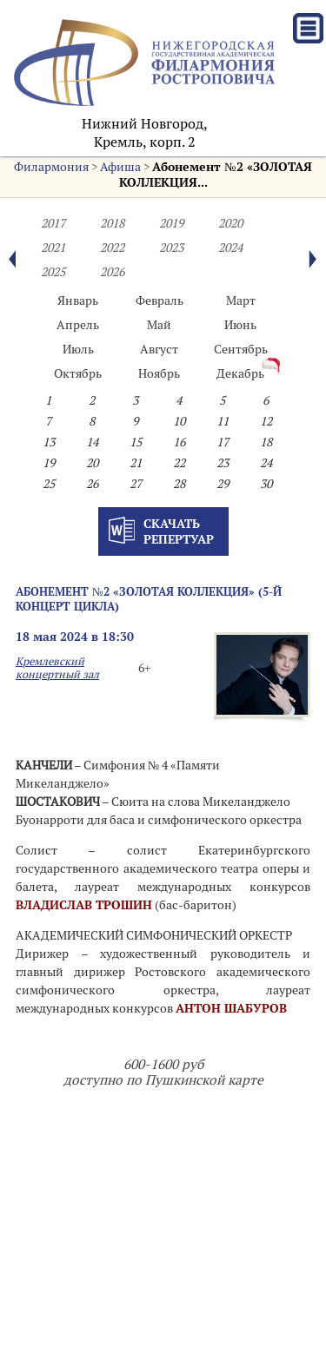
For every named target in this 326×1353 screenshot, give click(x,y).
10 (179, 421)
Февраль (159, 300)
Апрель (78, 325)
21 (136, 463)
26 (92, 484)
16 (179, 442)
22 (179, 463)
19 (49, 463)
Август (159, 349)
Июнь (240, 325)
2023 (171, 247)
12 (266, 421)
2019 (171, 223)
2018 (112, 223)
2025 (53, 272)
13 (49, 442)
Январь (77, 300)
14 (92, 442)
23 (222, 463)
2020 (230, 223)
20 (92, 463)
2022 (112, 247)
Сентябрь (241, 349)
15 (136, 442)
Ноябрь (159, 373)
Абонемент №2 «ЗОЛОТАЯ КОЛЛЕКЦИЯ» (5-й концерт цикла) (149, 599)
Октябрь (78, 373)
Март (241, 300)
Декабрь (240, 373)
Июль (78, 349)
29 (222, 484)
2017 (53, 223)
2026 (112, 272)
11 (222, 421)
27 (136, 484)
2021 (53, 247)
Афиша (120, 167)
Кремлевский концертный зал (57, 668)
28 (179, 484)
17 (222, 442)
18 (266, 442)
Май (159, 325)
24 (266, 463)
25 (49, 484)
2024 (230, 247)
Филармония (51, 167)
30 (266, 484)
